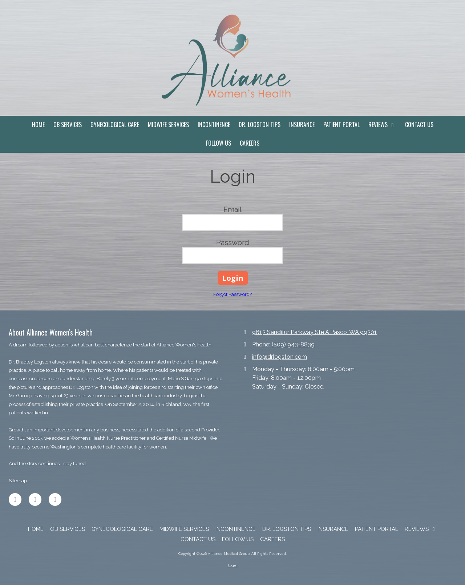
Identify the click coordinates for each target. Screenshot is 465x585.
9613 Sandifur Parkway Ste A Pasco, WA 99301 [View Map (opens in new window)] (314, 332)
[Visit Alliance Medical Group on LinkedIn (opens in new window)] (35, 499)
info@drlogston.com (279, 356)
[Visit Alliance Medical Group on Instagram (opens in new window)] (55, 499)
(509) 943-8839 (293, 344)
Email (232, 209)
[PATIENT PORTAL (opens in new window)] (341, 125)
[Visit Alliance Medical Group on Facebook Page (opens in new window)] (15, 499)
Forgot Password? (232, 294)
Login (233, 565)
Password (232, 242)
